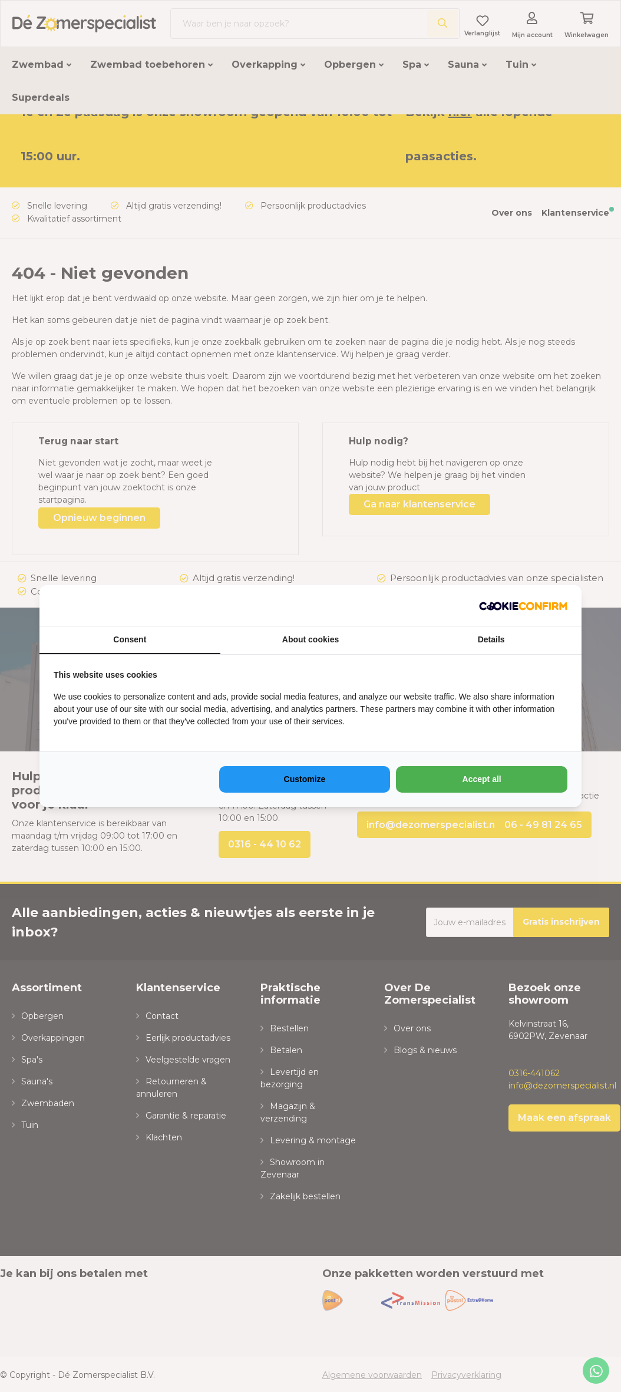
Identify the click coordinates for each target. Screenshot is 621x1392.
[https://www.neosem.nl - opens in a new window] (523, 605)
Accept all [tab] (482, 779)
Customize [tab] (305, 779)
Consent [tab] (129, 639)
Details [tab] (491, 639)
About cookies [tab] (310, 639)
